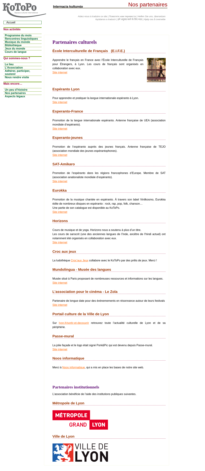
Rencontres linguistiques (21, 38)
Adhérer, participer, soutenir (17, 72)
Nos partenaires (15, 93)
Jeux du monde (15, 48)
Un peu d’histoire (16, 89)
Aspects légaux (15, 96)
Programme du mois (18, 35)
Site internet (60, 72)
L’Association (14, 67)
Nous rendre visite (17, 77)
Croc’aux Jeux (79, 260)
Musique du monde (17, 42)
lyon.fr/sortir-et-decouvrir (74, 322)
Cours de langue (16, 51)
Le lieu (9, 64)
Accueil (10, 22)
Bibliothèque (13, 45)
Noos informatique (73, 367)
